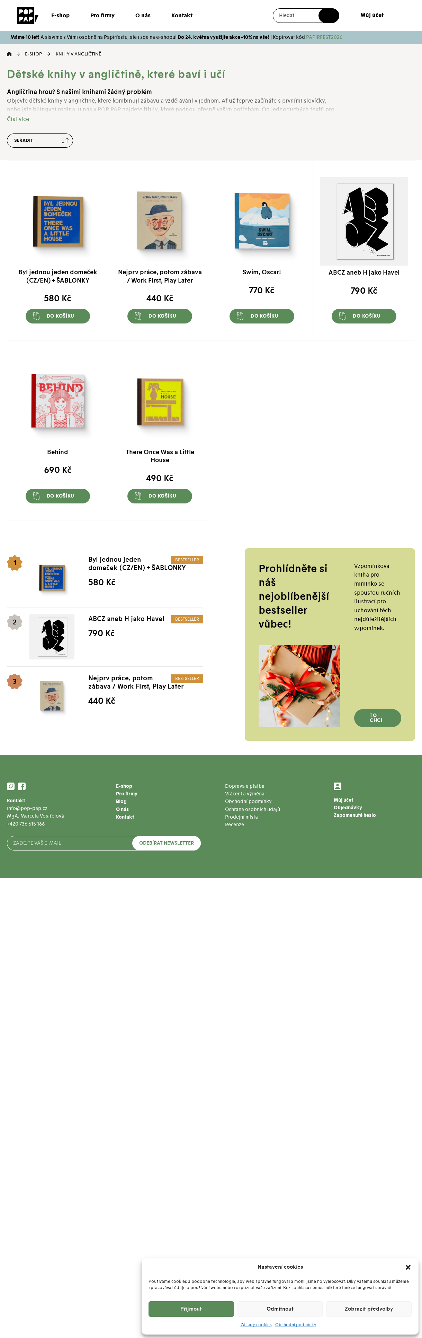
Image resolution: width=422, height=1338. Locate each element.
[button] (408, 1267)
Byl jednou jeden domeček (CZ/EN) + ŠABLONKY (137, 564)
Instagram (11, 786)
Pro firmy (102, 15)
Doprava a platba (244, 786)
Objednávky (348, 808)
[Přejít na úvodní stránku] (27, 15)
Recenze (234, 825)
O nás (143, 15)
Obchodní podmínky (295, 1324)
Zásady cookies (256, 1324)
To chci (376, 718)
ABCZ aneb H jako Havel (126, 619)
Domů (9, 54)
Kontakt (181, 15)
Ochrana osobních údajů (252, 809)
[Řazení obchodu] (40, 140)
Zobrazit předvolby (369, 1309)
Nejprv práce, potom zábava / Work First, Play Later (135, 682)
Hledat (328, 15)
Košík (395, 15)
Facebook (22, 786)
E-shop (60, 15)
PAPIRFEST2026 (324, 37)
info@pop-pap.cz (27, 808)
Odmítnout (280, 1309)
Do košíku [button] (60, 316)
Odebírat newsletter (166, 843)
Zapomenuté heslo (355, 815)
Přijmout (191, 1309)
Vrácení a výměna (244, 794)
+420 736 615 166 (26, 824)
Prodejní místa (241, 817)
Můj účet (372, 15)
